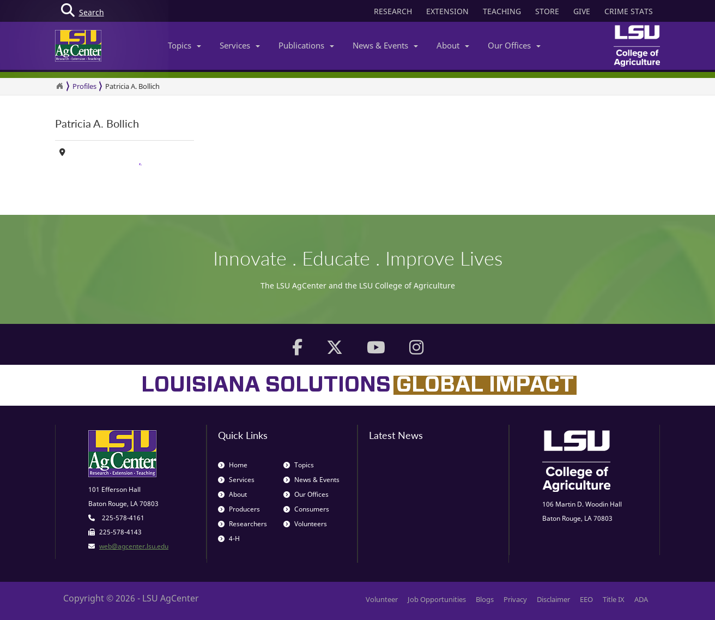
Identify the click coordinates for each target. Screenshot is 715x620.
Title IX (614, 599)
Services (240, 45)
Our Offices (514, 45)
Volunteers (305, 523)
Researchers (242, 523)
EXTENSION (447, 11)
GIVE (581, 11)
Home (232, 464)
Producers (239, 509)
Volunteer (382, 599)
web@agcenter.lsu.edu (133, 546)
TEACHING (502, 11)
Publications (306, 45)
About (453, 45)
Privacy (515, 599)
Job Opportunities (437, 599)
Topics (184, 45)
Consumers (306, 509)
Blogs (485, 599)
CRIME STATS (628, 11)
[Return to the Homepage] (59, 86)
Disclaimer (553, 599)
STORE (547, 11)
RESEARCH (393, 11)
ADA (641, 599)
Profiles (84, 86)
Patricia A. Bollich (132, 86)
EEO (586, 599)
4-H (229, 538)
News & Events (385, 45)
